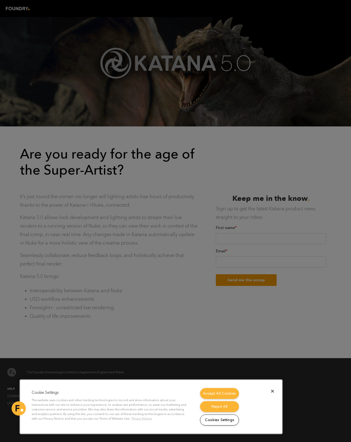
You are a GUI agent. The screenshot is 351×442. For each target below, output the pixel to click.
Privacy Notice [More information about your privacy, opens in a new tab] (142, 418)
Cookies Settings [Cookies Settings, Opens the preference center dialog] (219, 420)
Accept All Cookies (219, 393)
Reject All (219, 407)
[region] (151, 406)
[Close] (272, 391)
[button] (18, 408)
